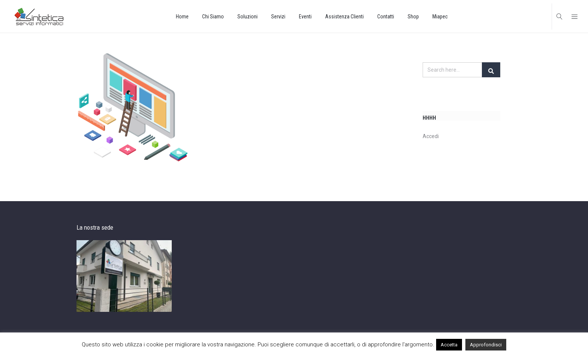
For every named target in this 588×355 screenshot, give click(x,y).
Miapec (440, 17)
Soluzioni (247, 17)
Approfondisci (486, 344)
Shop (413, 17)
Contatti (385, 17)
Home (182, 17)
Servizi (278, 17)
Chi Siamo (213, 17)
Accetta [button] (449, 344)
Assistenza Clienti (344, 17)
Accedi (431, 137)
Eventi (305, 17)
